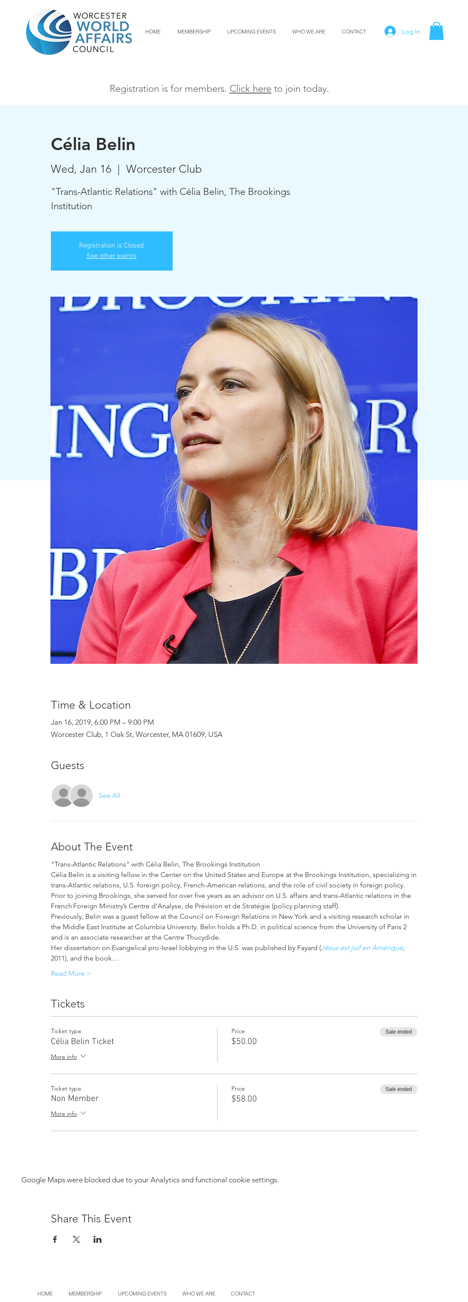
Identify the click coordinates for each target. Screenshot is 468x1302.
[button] (436, 31)
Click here (250, 88)
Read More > (71, 973)
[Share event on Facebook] (55, 1239)
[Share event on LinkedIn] (98, 1239)
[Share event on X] (76, 1239)
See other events (112, 256)
